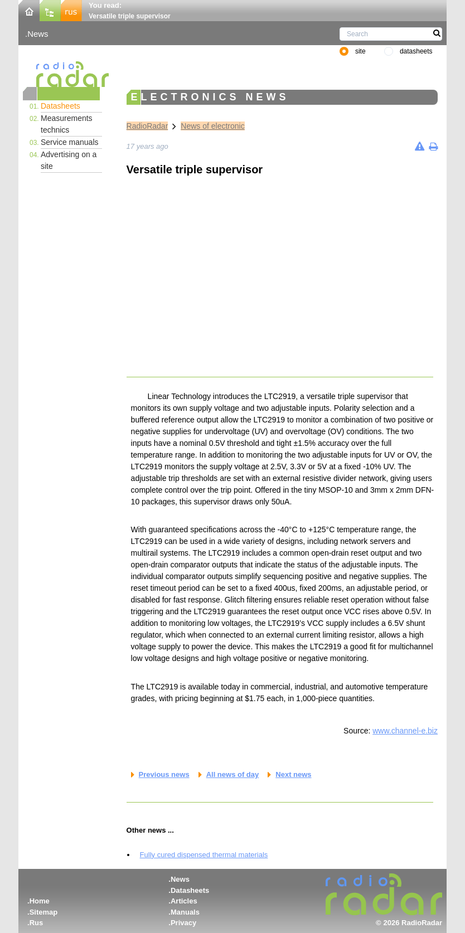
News (37, 33)
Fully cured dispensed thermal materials (204, 855)
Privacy (183, 923)
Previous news (164, 774)
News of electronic (212, 126)
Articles (184, 901)
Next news (293, 774)
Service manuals (70, 142)
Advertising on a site (68, 160)
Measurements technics (67, 124)
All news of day (232, 774)
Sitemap (44, 912)
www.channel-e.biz (405, 730)
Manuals (185, 912)
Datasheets (60, 105)
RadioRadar (147, 126)
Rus (36, 923)
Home (40, 901)
